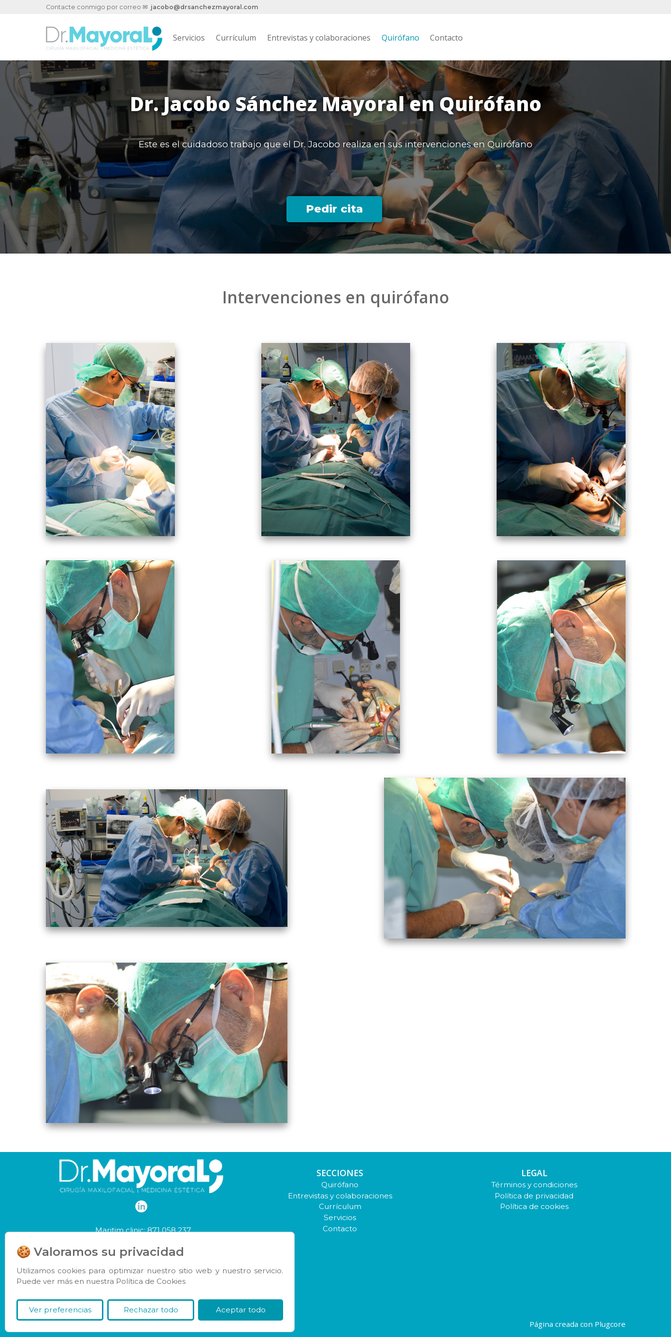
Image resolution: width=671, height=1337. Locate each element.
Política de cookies (534, 1206)
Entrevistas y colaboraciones (319, 37)
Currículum (236, 37)
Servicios (189, 37)
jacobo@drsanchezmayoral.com (204, 7)
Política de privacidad (534, 1195)
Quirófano (400, 37)
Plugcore (610, 1324)
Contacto (446, 37)
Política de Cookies (151, 1281)
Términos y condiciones (534, 1184)
